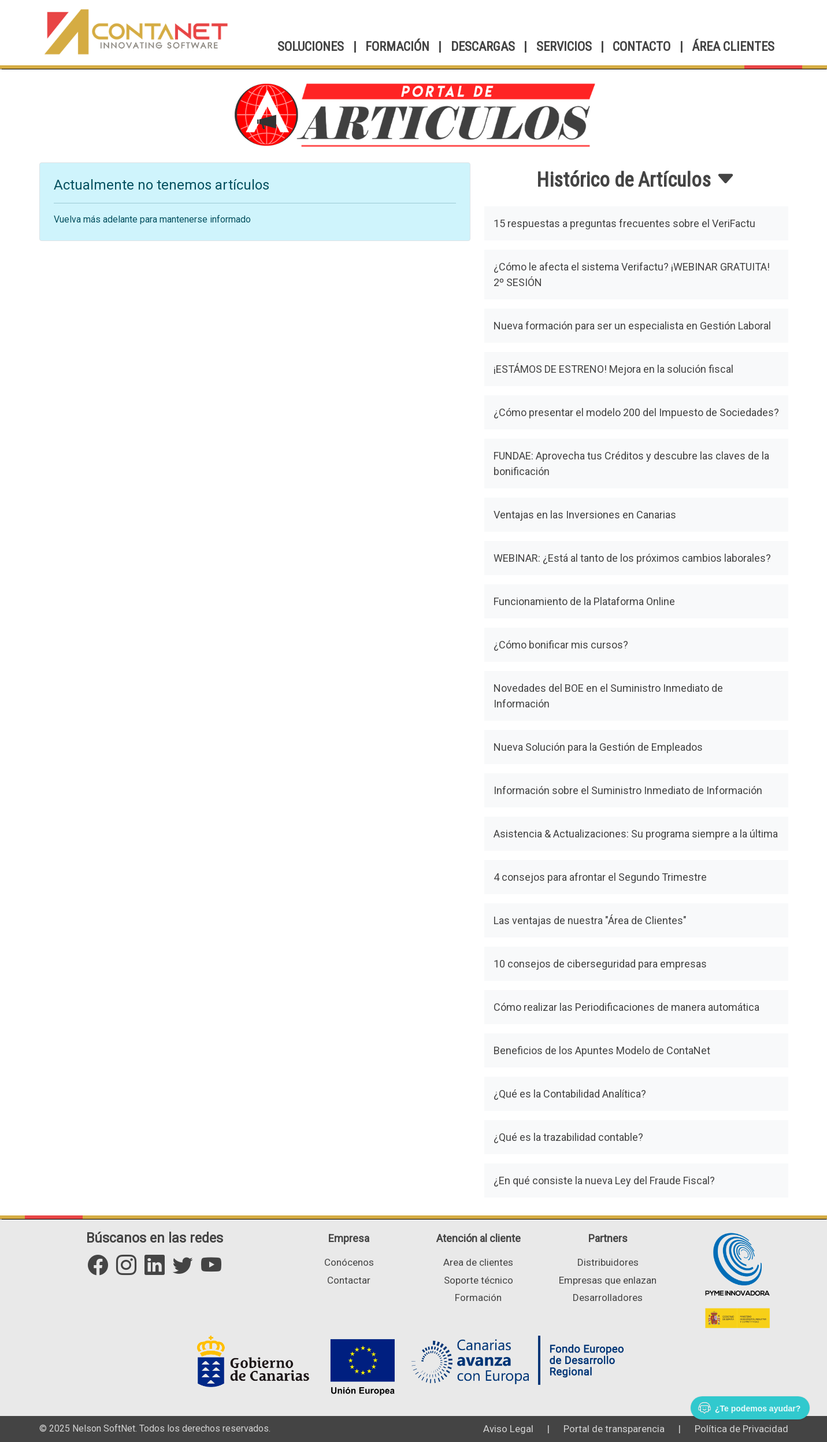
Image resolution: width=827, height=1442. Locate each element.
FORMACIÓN (397, 46)
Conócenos (349, 1262)
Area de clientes (478, 1262)
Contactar (348, 1280)
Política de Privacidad (741, 1428)
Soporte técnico (478, 1280)
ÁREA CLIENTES (733, 46)
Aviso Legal (508, 1428)
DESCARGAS (483, 46)
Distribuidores (608, 1262)
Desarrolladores (608, 1297)
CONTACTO (641, 46)
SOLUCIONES (310, 46)
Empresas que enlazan (608, 1280)
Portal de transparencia (614, 1428)
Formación (478, 1297)
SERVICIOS (564, 46)
